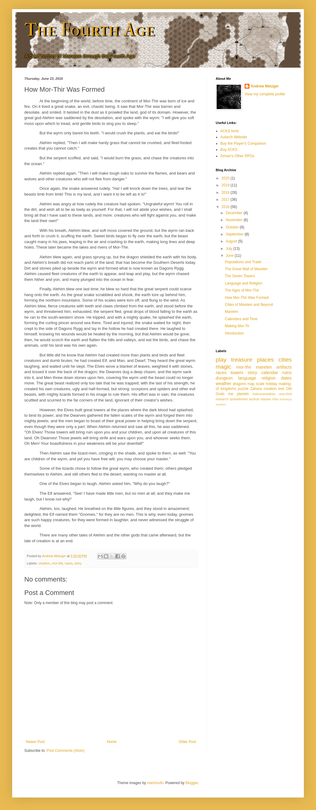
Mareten (231, 311)
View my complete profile (265, 94)
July (229, 248)
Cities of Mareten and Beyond (249, 304)
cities (285, 359)
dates (286, 378)
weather (223, 383)
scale (260, 384)
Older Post (187, 742)
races (69, 563)
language (247, 378)
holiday (271, 384)
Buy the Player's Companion (243, 143)
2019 (226, 185)
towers (237, 372)
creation (44, 563)
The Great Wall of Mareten (246, 269)
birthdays (286, 399)
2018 (226, 192)
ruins (287, 372)
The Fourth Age (89, 30)
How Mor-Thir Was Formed (247, 297)
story (77, 563)
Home (112, 742)
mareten (264, 367)
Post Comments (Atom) (65, 750)
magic (223, 366)
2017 (226, 199)
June (230, 255)
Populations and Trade (243, 262)
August (232, 241)
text (281, 389)
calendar (269, 372)
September (235, 234)
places (265, 359)
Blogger (192, 783)
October (233, 227)
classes (265, 399)
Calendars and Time (241, 319)
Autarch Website (233, 137)
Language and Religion (243, 283)
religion (269, 378)
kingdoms (228, 389)
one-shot (285, 394)
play (221, 359)
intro (275, 399)
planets (243, 394)
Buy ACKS (228, 149)
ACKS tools (229, 131)
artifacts (284, 367)
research (222, 399)
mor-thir (57, 563)
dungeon (224, 378)
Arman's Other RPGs (237, 156)
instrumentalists (263, 394)
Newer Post (35, 742)
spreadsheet (239, 399)
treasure (241, 359)
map (250, 384)
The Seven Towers (240, 276)
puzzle (243, 389)
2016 (226, 207)
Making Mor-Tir (237, 326)
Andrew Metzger (265, 86)
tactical (254, 399)
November (235, 220)
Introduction (234, 333)
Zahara (256, 389)
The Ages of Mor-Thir (242, 290)
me (230, 394)
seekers (221, 404)
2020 (226, 178)
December (235, 213)
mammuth (155, 783)
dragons (239, 384)
